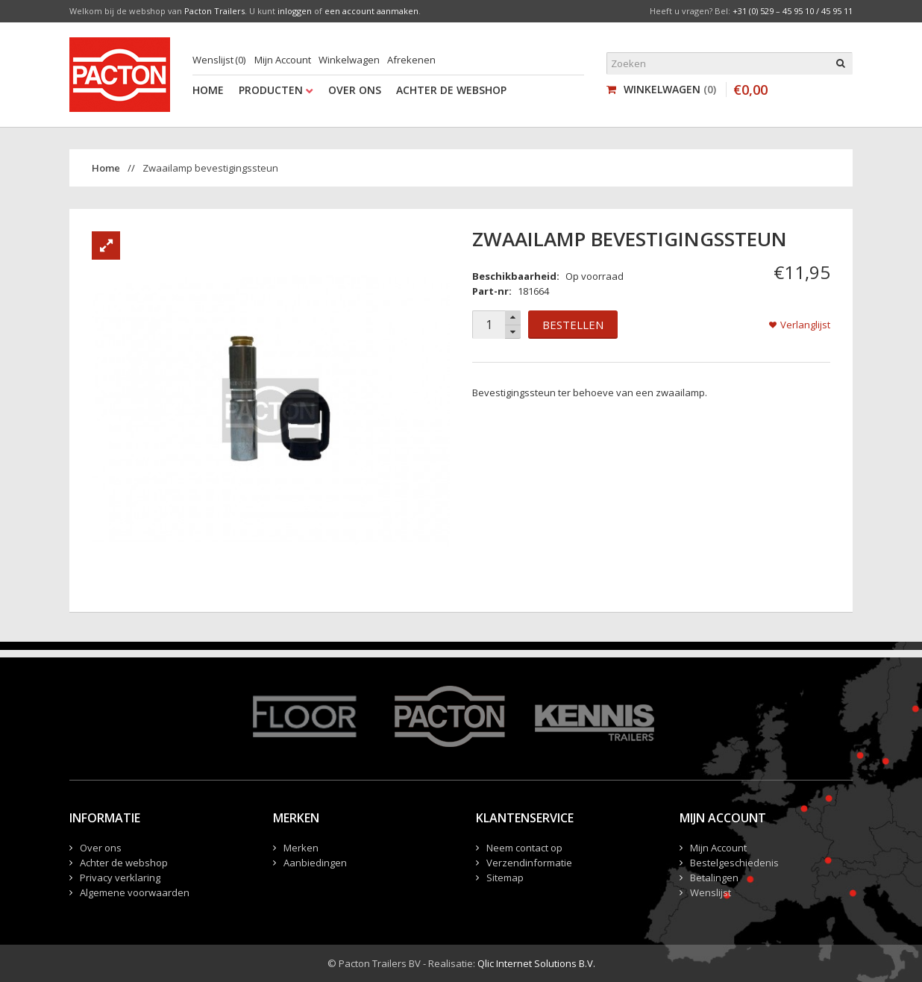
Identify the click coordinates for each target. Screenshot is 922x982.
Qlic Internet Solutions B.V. (536, 963)
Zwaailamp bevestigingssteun (210, 168)
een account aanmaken (371, 10)
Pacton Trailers (214, 10)
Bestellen (572, 324)
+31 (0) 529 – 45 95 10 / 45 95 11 (793, 10)
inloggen (294, 10)
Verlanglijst (805, 324)
